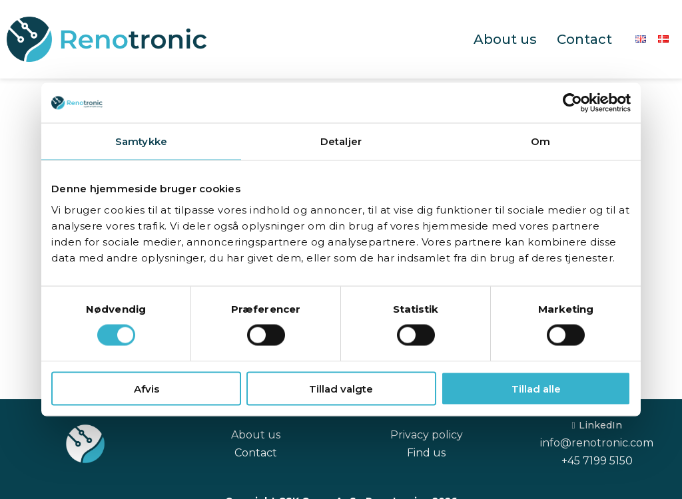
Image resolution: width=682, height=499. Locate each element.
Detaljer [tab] (341, 141)
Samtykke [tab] (141, 141)
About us (505, 39)
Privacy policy (426, 434)
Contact (584, 39)
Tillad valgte (341, 388)
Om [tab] (540, 141)
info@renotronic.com (596, 442)
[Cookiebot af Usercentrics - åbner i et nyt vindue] (572, 103)
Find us (426, 452)
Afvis (146, 388)
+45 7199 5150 (597, 460)
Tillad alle (536, 388)
